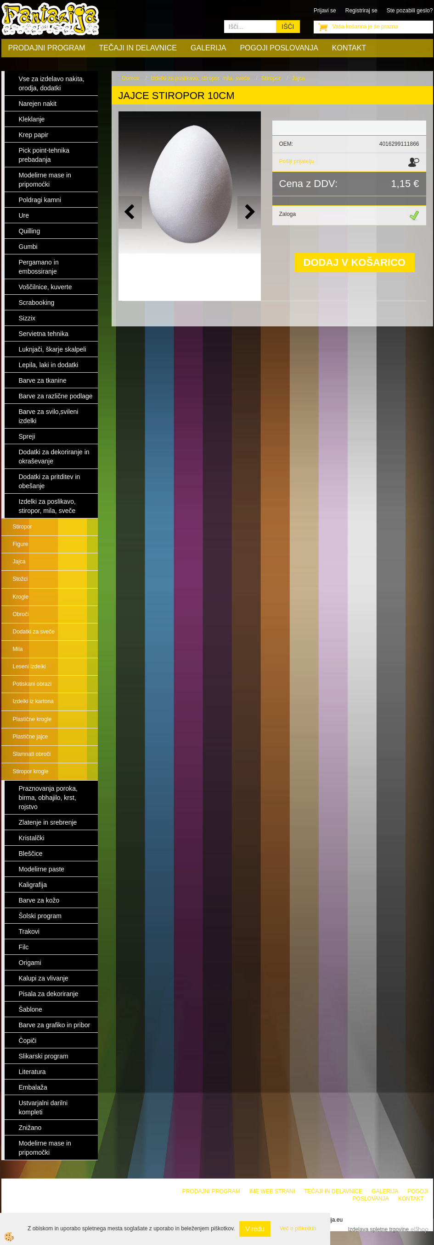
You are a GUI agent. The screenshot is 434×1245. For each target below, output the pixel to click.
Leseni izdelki (29, 666)
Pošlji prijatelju (297, 161)
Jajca (19, 561)
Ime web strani (272, 1191)
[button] (249, 212)
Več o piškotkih (298, 1228)
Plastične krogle (32, 719)
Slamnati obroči (32, 754)
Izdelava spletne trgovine (378, 1229)
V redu (254, 1229)
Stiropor (22, 526)
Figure (20, 544)
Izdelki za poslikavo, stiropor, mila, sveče (200, 78)
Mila (18, 649)
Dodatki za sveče (34, 631)
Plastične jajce (30, 736)
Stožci (20, 579)
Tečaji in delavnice (138, 48)
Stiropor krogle (31, 771)
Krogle (21, 597)
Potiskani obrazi (32, 684)
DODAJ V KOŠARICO (355, 262)
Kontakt (349, 48)
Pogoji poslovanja (279, 48)
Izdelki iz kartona (33, 701)
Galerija (208, 48)
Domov (131, 78)
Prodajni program (46, 48)
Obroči (21, 614)
